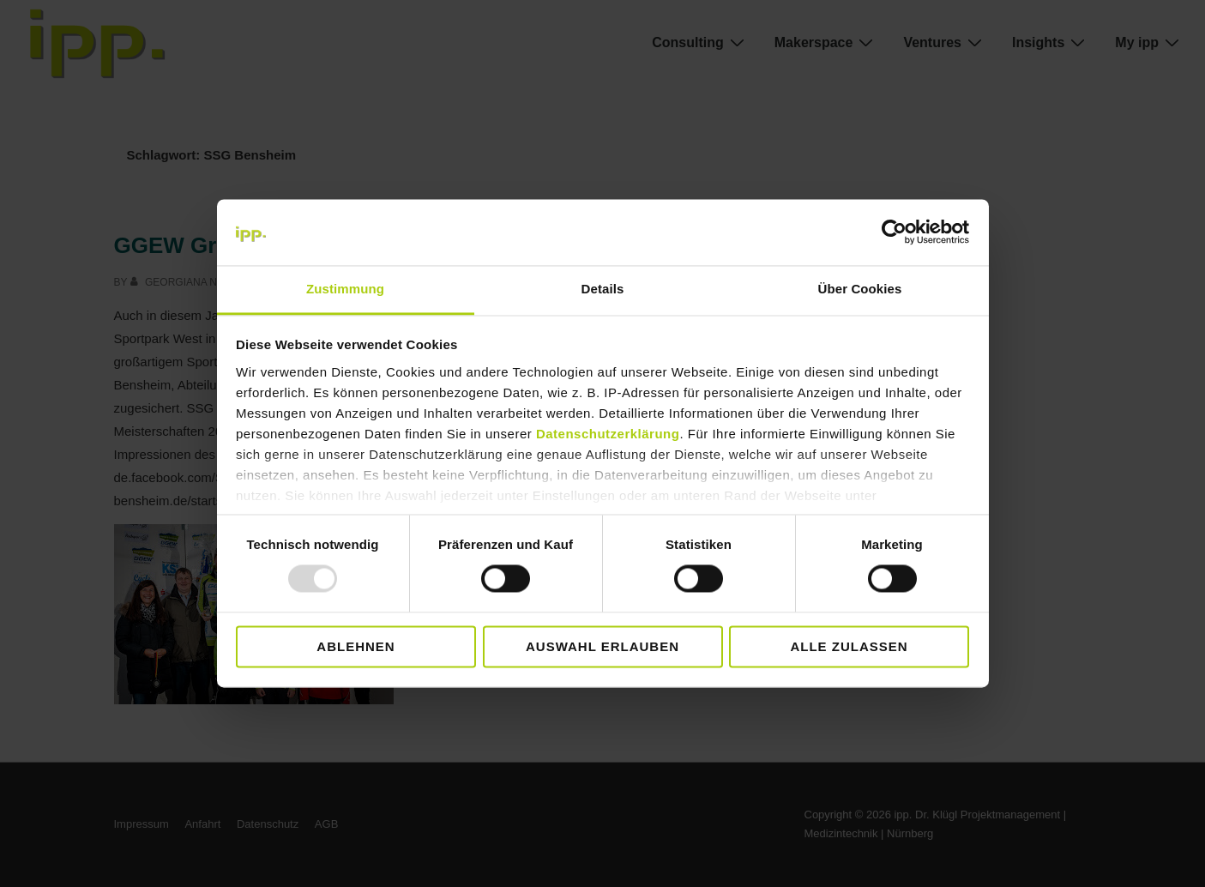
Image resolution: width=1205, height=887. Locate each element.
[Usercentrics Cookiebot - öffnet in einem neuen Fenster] (894, 232)
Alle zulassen (848, 646)
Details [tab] (602, 288)
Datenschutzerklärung (608, 433)
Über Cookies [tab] (860, 288)
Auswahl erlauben (602, 646)
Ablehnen (355, 646)
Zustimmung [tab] (345, 288)
